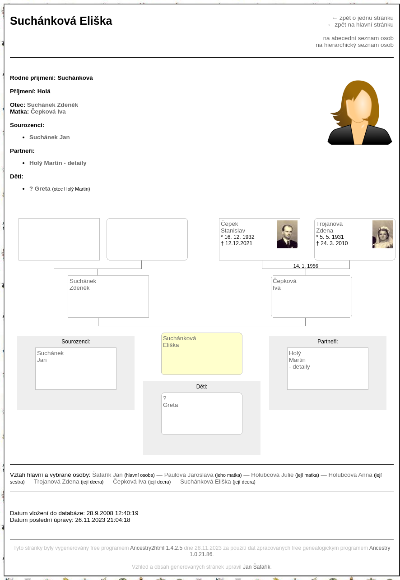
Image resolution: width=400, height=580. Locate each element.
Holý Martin (45, 163)
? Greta (40, 188)
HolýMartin (297, 356)
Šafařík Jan (107, 474)
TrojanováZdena (329, 227)
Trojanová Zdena (56, 481)
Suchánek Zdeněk (52, 104)
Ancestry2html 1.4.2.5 (156, 548)
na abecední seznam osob (358, 38)
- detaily (75, 163)
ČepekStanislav (233, 227)
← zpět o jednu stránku (363, 17)
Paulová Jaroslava (189, 474)
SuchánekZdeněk (83, 284)
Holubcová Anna (350, 474)
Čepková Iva (48, 111)
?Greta (170, 401)
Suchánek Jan (49, 137)
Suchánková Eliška (205, 481)
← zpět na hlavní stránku (360, 24)
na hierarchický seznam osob (355, 44)
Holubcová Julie (272, 474)
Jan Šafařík (256, 567)
